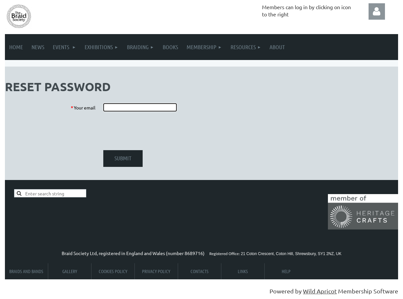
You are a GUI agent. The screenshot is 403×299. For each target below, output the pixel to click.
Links (243, 271)
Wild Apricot (320, 291)
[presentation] (153, 131)
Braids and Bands (26, 271)
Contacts (200, 271)
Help (286, 271)
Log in (377, 11)
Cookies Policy (113, 271)
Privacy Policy (156, 271)
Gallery (69, 271)
